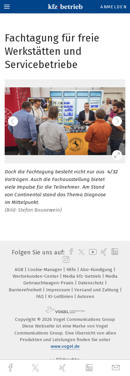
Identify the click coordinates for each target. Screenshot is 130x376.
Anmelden (113, 7)
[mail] (116, 368)
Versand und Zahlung (97, 290)
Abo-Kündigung (97, 269)
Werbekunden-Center (36, 276)
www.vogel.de (65, 346)
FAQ (40, 296)
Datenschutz (91, 283)
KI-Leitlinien (61, 296)
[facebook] (11, 368)
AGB (20, 269)
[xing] (63, 368)
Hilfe (71, 269)
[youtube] (92, 252)
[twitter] (36, 368)
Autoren (85, 296)
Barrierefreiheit (26, 290)
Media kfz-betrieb (82, 276)
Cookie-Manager (45, 269)
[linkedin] (90, 368)
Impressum (58, 290)
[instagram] (65, 259)
